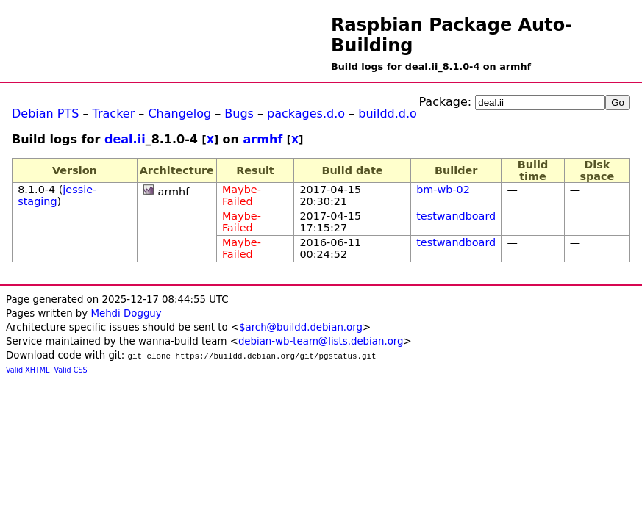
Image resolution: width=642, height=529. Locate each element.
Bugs (239, 113)
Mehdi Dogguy (125, 313)
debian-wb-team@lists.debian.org (321, 341)
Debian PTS (45, 113)
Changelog (179, 113)
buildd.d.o (387, 113)
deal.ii (125, 139)
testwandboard (456, 216)
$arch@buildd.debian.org (301, 327)
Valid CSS (71, 370)
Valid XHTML (27, 370)
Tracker (114, 113)
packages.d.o (306, 113)
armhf (263, 139)
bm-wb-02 (443, 189)
